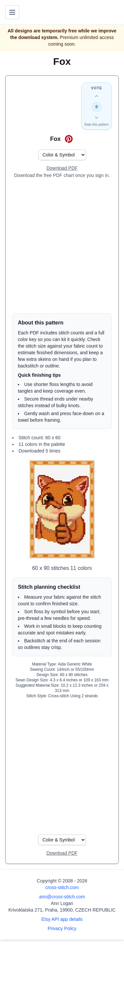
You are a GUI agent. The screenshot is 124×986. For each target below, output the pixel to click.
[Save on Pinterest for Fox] (68, 139)
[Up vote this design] (97, 96)
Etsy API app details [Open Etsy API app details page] (62, 919)
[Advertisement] (62, 246)
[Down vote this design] (97, 117)
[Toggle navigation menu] (12, 12)
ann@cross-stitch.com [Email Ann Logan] (62, 896)
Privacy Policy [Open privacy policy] (62, 928)
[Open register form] (61, 168)
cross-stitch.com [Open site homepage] (62, 887)
